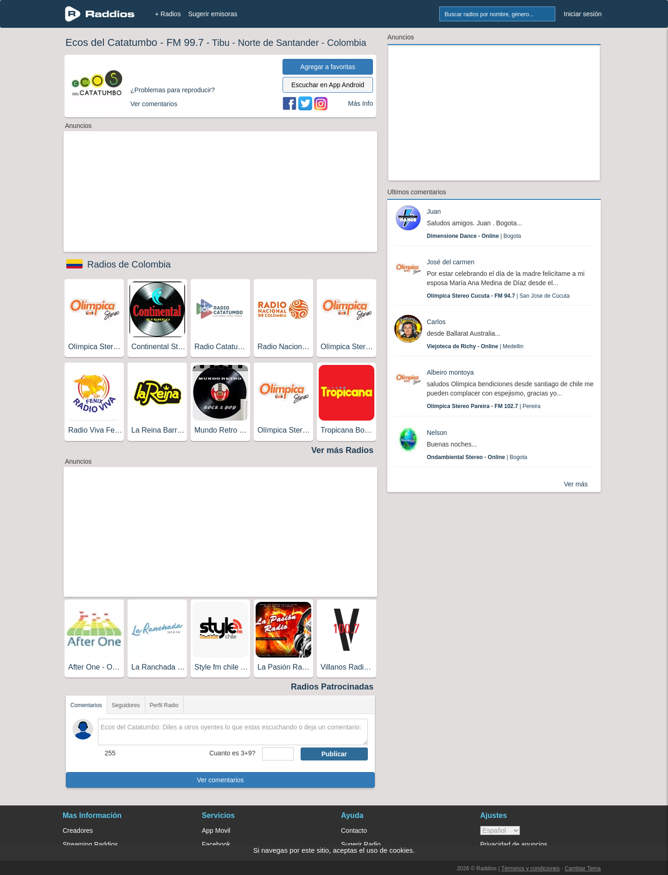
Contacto (354, 830)
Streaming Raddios (90, 844)
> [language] (500, 830)
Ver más (576, 484)
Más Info (360, 103)
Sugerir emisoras (213, 14)
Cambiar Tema (583, 868)
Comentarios (86, 705)
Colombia (346, 43)
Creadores (78, 830)
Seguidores (126, 705)
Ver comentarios (220, 780)
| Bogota (474, 236)
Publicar (334, 754)
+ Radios (168, 14)
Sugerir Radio (361, 844)
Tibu (221, 43)
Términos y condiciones (530, 868)
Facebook (216, 844)
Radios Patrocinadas (332, 686)
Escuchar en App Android (327, 85)
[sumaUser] (277, 753)
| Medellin (475, 346)
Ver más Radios (342, 450)
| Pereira (483, 406)
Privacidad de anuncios (513, 844)
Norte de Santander (278, 43)
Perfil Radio (164, 705)
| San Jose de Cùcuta (498, 296)
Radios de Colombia (129, 264)
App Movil (216, 830)
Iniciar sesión (583, 14)
